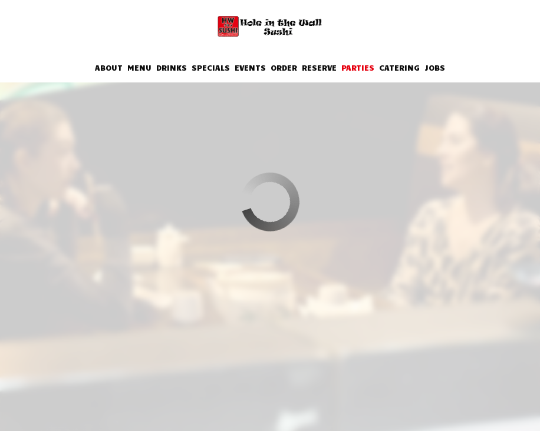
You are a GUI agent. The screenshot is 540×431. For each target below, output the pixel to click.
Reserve (319, 67)
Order (284, 67)
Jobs (434, 67)
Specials (211, 67)
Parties (357, 67)
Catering (399, 67)
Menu (139, 67)
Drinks (171, 67)
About (109, 67)
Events (250, 67)
